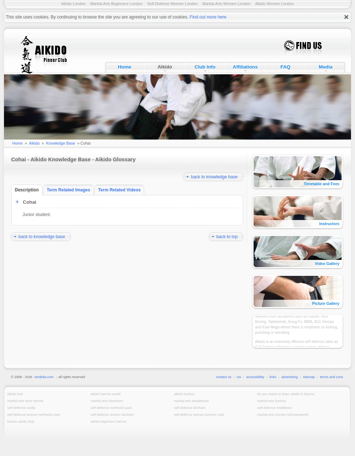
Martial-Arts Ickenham (107, 401)
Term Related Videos (121, 190)
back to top (229, 237)
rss (239, 377)
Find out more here (208, 17)
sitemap (309, 377)
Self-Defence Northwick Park (111, 408)
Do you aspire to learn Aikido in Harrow (285, 394)
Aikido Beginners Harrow (108, 421)
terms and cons (331, 377)
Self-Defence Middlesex (274, 408)
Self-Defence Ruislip (21, 408)
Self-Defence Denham (189, 408)
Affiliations (245, 67)
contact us (223, 377)
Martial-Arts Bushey (271, 401)
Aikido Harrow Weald (105, 394)
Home (124, 67)
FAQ (285, 67)
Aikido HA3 (15, 394)
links (273, 377)
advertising (289, 377)
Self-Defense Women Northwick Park (33, 414)
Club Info (205, 67)
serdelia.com (44, 377)
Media (326, 67)
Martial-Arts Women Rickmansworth (283, 414)
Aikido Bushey (184, 394)
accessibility (255, 377)
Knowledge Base (60, 143)
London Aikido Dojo (20, 421)
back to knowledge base (217, 177)
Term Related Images (70, 190)
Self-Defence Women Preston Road (199, 414)
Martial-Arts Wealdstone (191, 401)
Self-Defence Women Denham (112, 414)
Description (28, 190)
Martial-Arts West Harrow (25, 401)
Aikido (165, 67)
